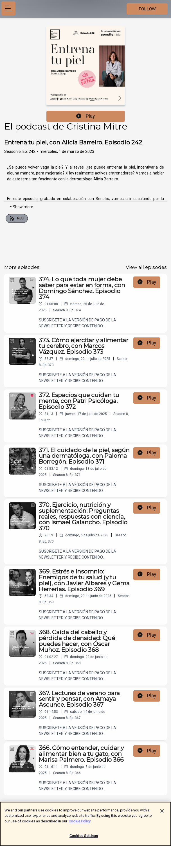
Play (85, 116)
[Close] (162, 812)
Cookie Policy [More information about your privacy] (80, 823)
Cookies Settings (83, 838)
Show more (21, 207)
